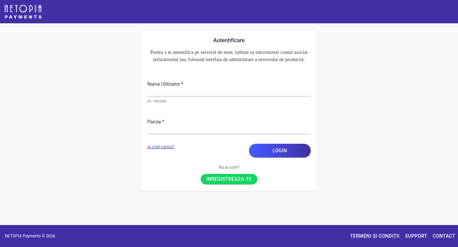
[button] (23, 12)
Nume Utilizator (165, 84)
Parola (155, 121)
